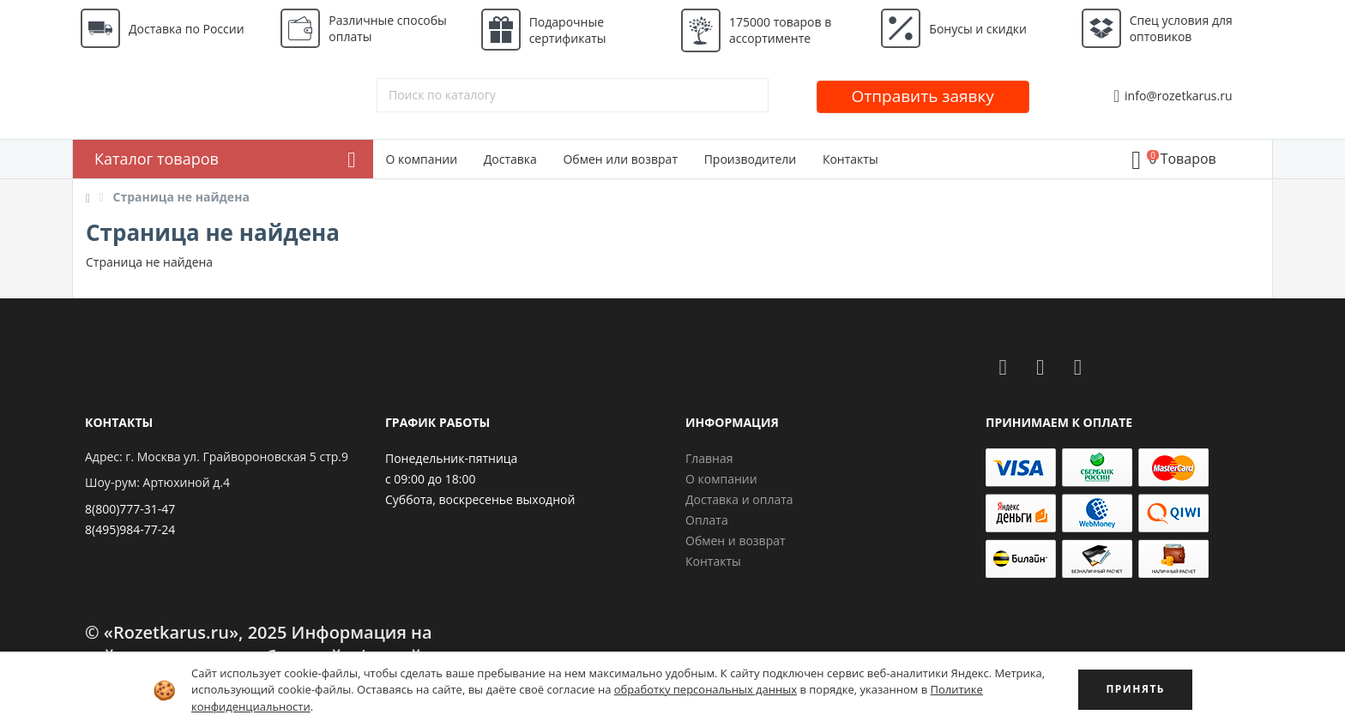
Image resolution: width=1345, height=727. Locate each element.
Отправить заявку (923, 96)
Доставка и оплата (739, 499)
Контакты (850, 159)
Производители (750, 159)
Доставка (510, 159)
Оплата (706, 520)
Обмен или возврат (620, 159)
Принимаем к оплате (1059, 422)
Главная (709, 458)
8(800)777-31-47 (130, 509)
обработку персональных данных (705, 689)
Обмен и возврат (735, 540)
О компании (422, 159)
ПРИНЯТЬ (1135, 689)
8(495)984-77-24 (130, 529)
